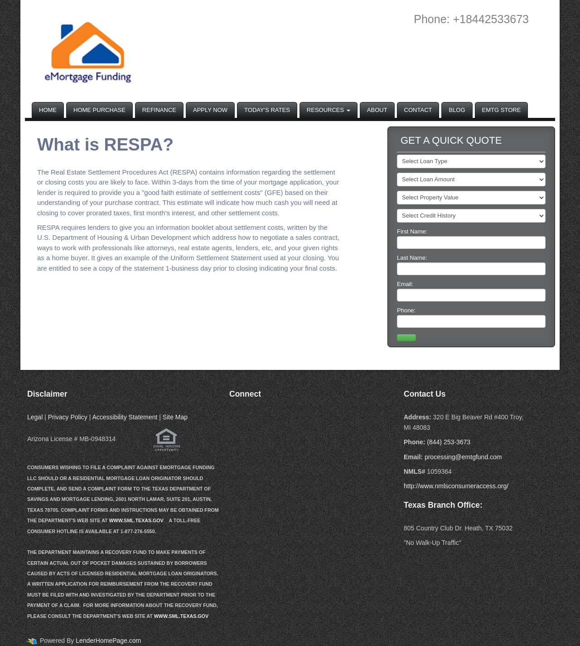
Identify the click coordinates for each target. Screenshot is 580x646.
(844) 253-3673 (448, 442)
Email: (471, 291)
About (377, 110)
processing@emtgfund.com (463, 457)
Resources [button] (328, 110)
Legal (35, 417)
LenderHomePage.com (108, 640)
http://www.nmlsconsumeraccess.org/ (456, 486)
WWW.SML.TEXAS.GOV (136, 520)
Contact (418, 110)
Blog (457, 110)
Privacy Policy (67, 417)
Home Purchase (99, 110)
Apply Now (210, 110)
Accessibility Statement (124, 417)
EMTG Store (501, 110)
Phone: (471, 317)
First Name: (471, 238)
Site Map (175, 417)
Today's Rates (267, 110)
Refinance (159, 110)
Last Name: (471, 264)
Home (48, 110)
